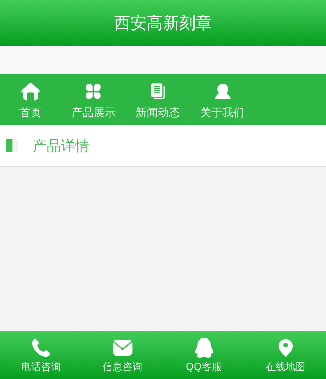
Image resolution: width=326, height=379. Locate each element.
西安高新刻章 (163, 23)
